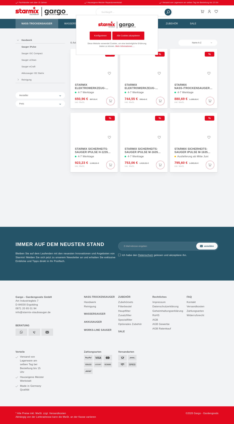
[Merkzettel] (216, 12)
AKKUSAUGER (93, 322)
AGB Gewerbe (161, 324)
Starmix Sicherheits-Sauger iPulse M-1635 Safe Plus (191, 150)
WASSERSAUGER (95, 314)
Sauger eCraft (28, 66)
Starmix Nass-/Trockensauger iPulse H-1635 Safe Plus (192, 86)
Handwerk (26, 40)
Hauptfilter (124, 311)
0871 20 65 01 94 (26, 308)
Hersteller (40, 95)
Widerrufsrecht (195, 315)
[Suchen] (168, 12)
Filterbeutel (125, 306)
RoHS (155, 315)
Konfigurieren (100, 35)
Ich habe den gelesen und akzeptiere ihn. (154, 255)
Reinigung (26, 80)
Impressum (159, 302)
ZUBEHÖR (124, 297)
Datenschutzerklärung (165, 306)
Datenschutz (145, 255)
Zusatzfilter (124, 315)
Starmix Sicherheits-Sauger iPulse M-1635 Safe (141, 150)
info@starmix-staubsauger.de (33, 312)
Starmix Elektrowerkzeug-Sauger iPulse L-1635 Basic (91, 86)
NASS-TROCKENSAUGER (99, 297)
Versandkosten (195, 306)
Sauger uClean (28, 60)
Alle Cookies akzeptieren (128, 35)
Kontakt (191, 302)
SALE (121, 331)
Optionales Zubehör (130, 324)
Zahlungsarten (195, 311)
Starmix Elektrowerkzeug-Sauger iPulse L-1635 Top (144, 86)
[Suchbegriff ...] (131, 12)
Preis (40, 103)
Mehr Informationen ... (124, 46)
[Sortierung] (197, 43)
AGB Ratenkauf (161, 328)
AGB (155, 319)
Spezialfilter (125, 319)
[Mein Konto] (209, 12)
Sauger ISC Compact (32, 53)
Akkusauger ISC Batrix (32, 73)
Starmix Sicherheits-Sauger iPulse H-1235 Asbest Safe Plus (91, 150)
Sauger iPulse (28, 47)
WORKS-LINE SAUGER (98, 330)
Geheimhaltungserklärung (167, 311)
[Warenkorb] (202, 12)
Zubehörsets (125, 302)
